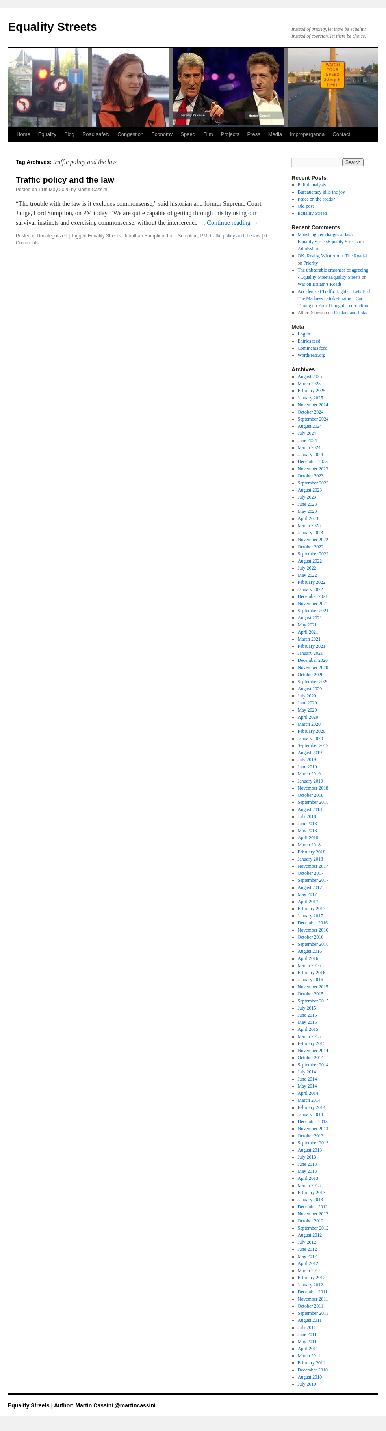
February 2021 (311, 646)
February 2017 (311, 908)
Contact (341, 134)
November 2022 (313, 539)
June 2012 (307, 1249)
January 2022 (310, 589)
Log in (304, 334)
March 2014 (309, 1100)
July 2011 (307, 1327)
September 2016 (313, 944)
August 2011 (310, 1320)
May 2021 (307, 625)
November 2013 (313, 1128)
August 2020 (310, 688)
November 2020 (313, 667)
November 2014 (313, 1050)
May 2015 (307, 1022)
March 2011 (309, 1355)
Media (275, 134)
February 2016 (311, 972)
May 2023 (307, 511)
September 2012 (313, 1228)
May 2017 (307, 894)
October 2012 (311, 1221)
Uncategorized (52, 235)
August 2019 (310, 752)
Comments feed (313, 348)
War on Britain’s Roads (320, 284)
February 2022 (311, 582)
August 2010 (310, 1377)
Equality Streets (52, 26)
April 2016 (308, 958)
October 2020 (311, 674)
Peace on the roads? (316, 199)
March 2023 (309, 525)
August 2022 (310, 561)
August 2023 (310, 490)
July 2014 (307, 1072)
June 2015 (307, 1015)
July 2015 (307, 1008)
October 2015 (311, 994)
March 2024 (309, 447)
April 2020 (308, 717)
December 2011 (313, 1292)
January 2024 (310, 454)
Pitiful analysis (312, 185)
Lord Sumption (182, 235)
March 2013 (309, 1185)
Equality (47, 134)
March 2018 (309, 845)
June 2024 (307, 440)
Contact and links (350, 312)
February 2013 (311, 1192)
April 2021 (308, 632)
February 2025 (311, 390)
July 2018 (307, 816)
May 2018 (307, 830)
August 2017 (310, 887)
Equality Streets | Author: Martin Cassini (61, 1405)
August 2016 (310, 951)
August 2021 (310, 617)
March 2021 (309, 639)
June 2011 (307, 1334)
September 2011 (313, 1313)
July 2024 (307, 433)
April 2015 (308, 1029)
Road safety (95, 134)
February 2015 (311, 1043)
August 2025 (310, 376)
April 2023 (308, 518)
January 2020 (310, 738)
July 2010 (307, 1384)
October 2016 (311, 937)
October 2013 (311, 1135)
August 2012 (310, 1235)
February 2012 (311, 1277)
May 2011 (307, 1341)
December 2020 (313, 660)
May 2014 (307, 1086)
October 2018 (311, 795)
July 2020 (307, 696)
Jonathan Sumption (144, 235)
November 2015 (313, 986)
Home (23, 134)
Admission (308, 249)
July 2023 (307, 497)
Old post (306, 206)
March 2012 (309, 1270)
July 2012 (307, 1242)
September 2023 (313, 483)
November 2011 (313, 1299)
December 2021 (313, 596)
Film (208, 134)
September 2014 (313, 1065)
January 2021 (310, 653)
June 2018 (307, 823)
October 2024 (311, 412)
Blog (69, 134)
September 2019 (313, 745)
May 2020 (307, 710)
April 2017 (308, 901)
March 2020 (309, 724)
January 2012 (310, 1285)
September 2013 (313, 1143)
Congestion (130, 134)
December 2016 (313, 923)
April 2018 (308, 837)
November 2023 (313, 468)
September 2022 (313, 554)
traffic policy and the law (235, 235)
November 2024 (313, 405)
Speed (187, 134)
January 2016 (310, 979)
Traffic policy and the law (65, 179)
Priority (311, 263)
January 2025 (310, 398)
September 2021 (313, 610)
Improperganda (307, 134)
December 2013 (313, 1121)
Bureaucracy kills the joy (321, 192)
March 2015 (309, 1036)
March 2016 (309, 965)
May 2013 (307, 1171)
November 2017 (313, 866)
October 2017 (311, 873)
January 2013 (310, 1199)
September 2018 (313, 802)
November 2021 (313, 603)
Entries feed (309, 341)
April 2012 (308, 1263)
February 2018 (311, 852)
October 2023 (311, 476)
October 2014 (311, 1057)
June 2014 (307, 1079)
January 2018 (310, 859)
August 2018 (310, 809)
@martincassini (135, 1405)
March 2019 (309, 774)
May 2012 (307, 1256)
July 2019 (307, 759)
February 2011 (311, 1363)
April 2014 (308, 1093)
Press (253, 134)
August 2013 (310, 1150)
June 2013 (307, 1164)
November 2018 (313, 788)
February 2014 (311, 1107)
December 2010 (313, 1370)
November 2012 (313, 1214)
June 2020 (307, 703)
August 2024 (310, 426)
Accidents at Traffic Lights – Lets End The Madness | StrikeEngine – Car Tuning (334, 298)
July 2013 (307, 1157)
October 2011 (310, 1306)
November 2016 (313, 930)
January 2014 (310, 1114)
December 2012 (313, 1206)
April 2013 (308, 1178)
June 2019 (307, 767)
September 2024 (313, 419)
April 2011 (308, 1348)
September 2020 (313, 681)
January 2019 (310, 781)
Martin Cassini (92, 189)
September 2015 (313, 1001)
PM (204, 235)
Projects (230, 134)
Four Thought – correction (343, 305)
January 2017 (310, 916)
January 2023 (310, 532)
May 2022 (307, 575)
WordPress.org (311, 355)
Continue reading (232, 222)
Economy (162, 134)
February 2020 (311, 731)
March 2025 (309, 383)
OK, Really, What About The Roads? (333, 256)
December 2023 (313, 461)
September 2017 (313, 880)
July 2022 (307, 568)
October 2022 (311, 547)
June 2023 (307, 504)
